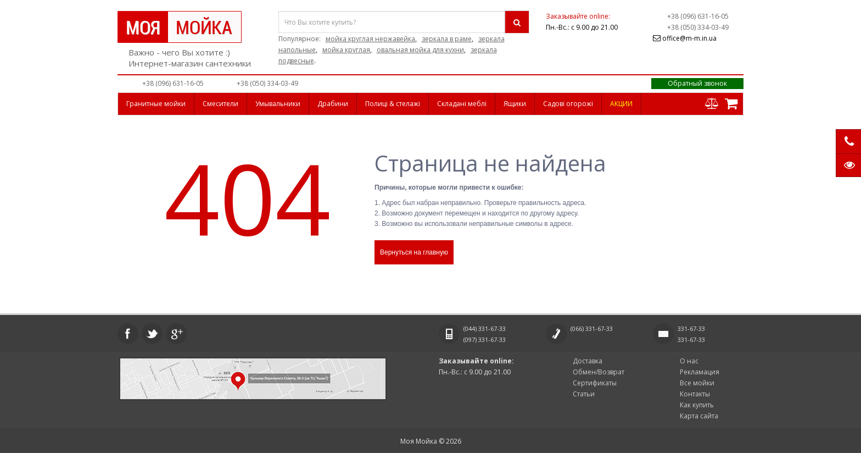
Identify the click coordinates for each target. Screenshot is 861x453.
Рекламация (699, 372)
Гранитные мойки (156, 103)
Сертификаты (595, 383)
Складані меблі (462, 103)
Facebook (128, 333)
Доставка (587, 361)
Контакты (695, 394)
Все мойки (697, 383)
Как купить (697, 405)
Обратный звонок (697, 83)
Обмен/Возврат (598, 372)
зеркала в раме (447, 38)
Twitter (152, 333)
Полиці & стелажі (392, 103)
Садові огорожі (568, 103)
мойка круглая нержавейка (370, 38)
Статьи (584, 394)
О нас (689, 361)
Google (176, 333)
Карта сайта (699, 416)
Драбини (332, 103)
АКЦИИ (621, 103)
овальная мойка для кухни (420, 49)
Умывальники (277, 103)
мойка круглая (346, 49)
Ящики (515, 103)
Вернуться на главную (414, 252)
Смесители (220, 103)
